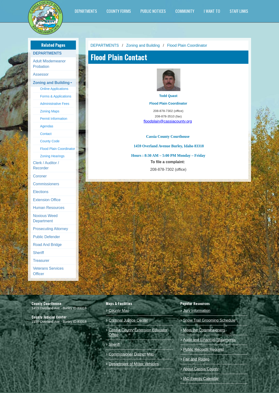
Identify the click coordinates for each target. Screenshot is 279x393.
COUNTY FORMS (119, 11)
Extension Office (46, 200)
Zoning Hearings (52, 156)
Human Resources (49, 208)
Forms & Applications (55, 96)
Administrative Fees (54, 104)
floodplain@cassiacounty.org (168, 121)
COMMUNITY (184, 11)
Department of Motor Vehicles (134, 364)
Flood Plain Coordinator (57, 149)
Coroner (40, 176)
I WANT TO (212, 11)
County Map (119, 311)
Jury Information (196, 311)
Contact (45, 134)
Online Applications (54, 89)
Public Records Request (203, 349)
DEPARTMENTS (86, 11)
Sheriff (38, 253)
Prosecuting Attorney (50, 229)
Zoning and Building (52, 83)
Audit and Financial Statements (209, 340)
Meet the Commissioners (204, 330)
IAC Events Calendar (201, 379)
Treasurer (41, 261)
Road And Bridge (47, 245)
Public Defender (46, 237)
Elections (40, 192)
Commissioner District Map (131, 354)
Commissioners (46, 184)
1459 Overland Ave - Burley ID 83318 (59, 308)
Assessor (41, 74)
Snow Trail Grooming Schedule (209, 320)
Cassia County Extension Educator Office (138, 332)
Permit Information (53, 118)
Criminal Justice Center (128, 320)
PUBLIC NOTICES (153, 11)
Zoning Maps (49, 111)
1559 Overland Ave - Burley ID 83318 (59, 322)
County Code (50, 141)
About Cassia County (201, 369)
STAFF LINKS (239, 11)
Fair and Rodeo (196, 359)
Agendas (46, 126)
